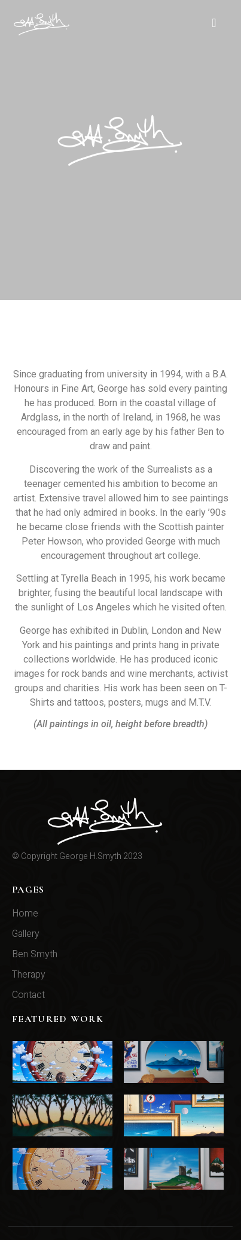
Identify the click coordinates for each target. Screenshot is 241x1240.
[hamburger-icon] (214, 24)
